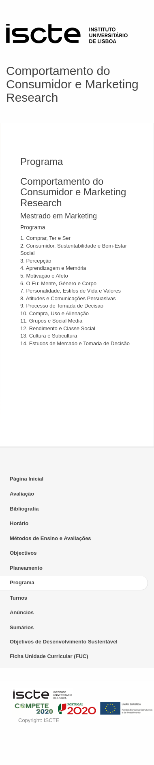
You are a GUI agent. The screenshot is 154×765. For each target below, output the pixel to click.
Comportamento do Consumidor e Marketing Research (72, 84)
